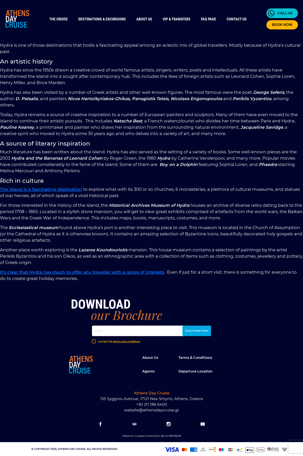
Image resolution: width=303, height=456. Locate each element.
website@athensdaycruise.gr (151, 410)
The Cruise (58, 19)
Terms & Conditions (195, 358)
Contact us (237, 19)
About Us (144, 19)
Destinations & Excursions (102, 19)
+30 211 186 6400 (151, 404)
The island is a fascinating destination (41, 189)
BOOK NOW (282, 25)
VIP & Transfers (176, 19)
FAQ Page (208, 19)
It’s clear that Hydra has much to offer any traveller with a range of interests (82, 272)
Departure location (195, 371)
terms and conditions (126, 341)
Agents (148, 371)
